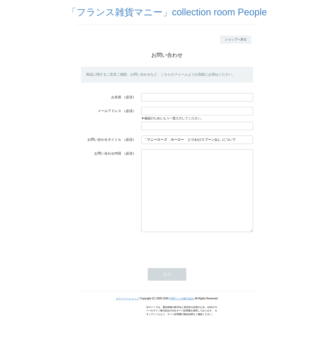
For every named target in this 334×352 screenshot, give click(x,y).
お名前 (116, 97)
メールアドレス (109, 111)
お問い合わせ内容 (107, 153)
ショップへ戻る (236, 39)
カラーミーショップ (127, 314)
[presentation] (180, 263)
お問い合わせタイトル (104, 139)
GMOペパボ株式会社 (181, 314)
